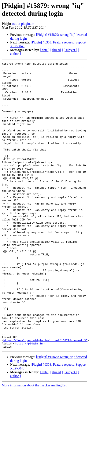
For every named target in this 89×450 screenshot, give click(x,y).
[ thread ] (56, 50)
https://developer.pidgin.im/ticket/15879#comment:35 (45, 396)
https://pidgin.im (29, 400)
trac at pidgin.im (23, 23)
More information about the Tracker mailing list (34, 442)
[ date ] (44, 50)
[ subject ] (70, 50)
